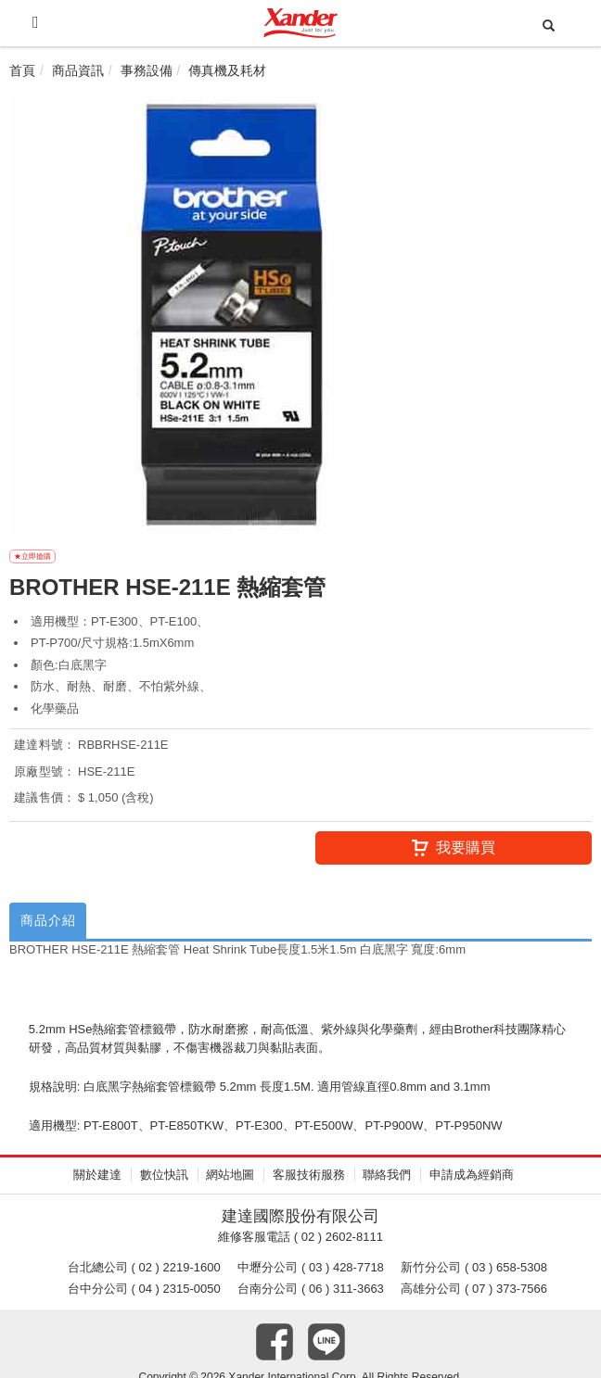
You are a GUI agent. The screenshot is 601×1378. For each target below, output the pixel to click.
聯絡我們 (387, 1181)
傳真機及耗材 (227, 70)
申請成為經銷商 (471, 1181)
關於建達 (97, 1181)
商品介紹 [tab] (53, 925)
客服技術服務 (309, 1181)
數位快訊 (164, 1181)
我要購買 (453, 849)
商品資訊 (78, 70)
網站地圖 (230, 1181)
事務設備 (147, 70)
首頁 (22, 70)
